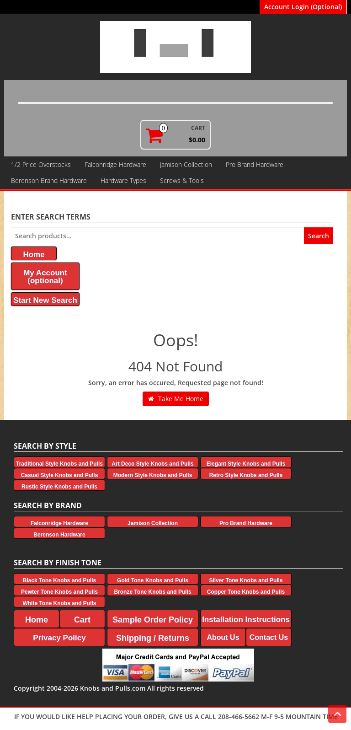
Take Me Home (175, 398)
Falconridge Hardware (115, 164)
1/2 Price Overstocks (41, 164)
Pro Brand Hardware (254, 164)
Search (318, 235)
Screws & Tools (182, 180)
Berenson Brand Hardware (49, 180)
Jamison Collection (186, 164)
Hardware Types (123, 180)
